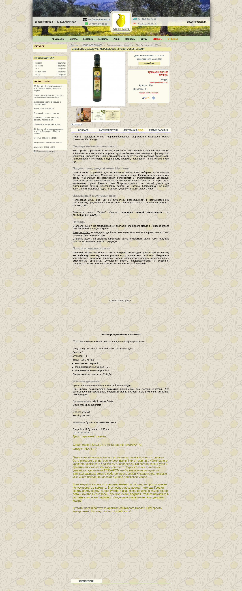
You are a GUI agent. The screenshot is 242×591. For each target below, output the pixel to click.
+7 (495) (99, 19)
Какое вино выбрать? (44, 108)
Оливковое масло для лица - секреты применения (47, 119)
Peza (37, 75)
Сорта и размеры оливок (45, 138)
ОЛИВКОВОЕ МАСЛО (92, 45)
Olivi (37, 69)
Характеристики (108, 130)
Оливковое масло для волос (47, 124)
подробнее (149, 63)
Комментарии (86, 581)
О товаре (83, 130)
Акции (116, 39)
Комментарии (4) (158, 130)
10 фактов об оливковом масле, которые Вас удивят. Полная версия (48, 131)
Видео (157, 39)
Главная (74, 45)
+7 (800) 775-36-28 (147, 23)
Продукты (61, 63)
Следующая (121, 114)
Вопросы (130, 39)
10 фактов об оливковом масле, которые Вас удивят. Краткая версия (48, 88)
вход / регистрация (196, 22)
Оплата (74, 39)
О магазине (58, 39)
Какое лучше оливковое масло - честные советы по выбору (48, 96)
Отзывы (173, 39)
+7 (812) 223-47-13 (147, 19)
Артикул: (143, 85)
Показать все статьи (46, 151)
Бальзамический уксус (44, 147)
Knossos (39, 66)
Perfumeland (40, 72)
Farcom (38, 63)
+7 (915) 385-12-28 (98, 24)
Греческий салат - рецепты (46, 113)
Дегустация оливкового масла (48, 142)
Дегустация (134, 130)
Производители (44, 58)
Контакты (103, 39)
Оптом (143, 39)
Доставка (88, 39)
